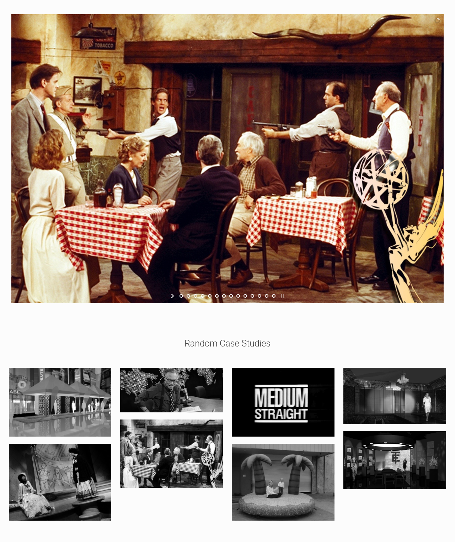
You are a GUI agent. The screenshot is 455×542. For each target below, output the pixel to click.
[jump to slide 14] (273, 295)
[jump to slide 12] (259, 295)
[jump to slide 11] (252, 295)
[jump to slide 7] (224, 295)
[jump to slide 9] (238, 295)
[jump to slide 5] (209, 295)
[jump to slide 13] (266, 295)
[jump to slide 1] (181, 295)
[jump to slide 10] (245, 295)
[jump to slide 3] (195, 295)
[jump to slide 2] (188, 295)
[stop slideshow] (281, 295)
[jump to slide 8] (231, 295)
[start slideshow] (173, 295)
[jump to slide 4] (202, 295)
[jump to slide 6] (216, 295)
